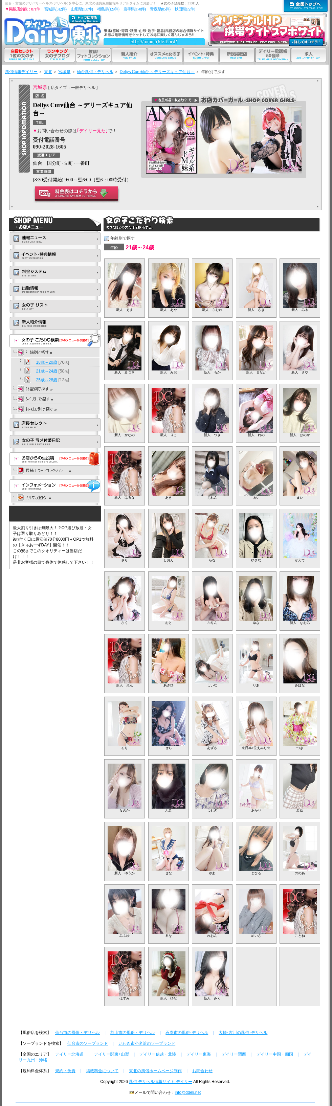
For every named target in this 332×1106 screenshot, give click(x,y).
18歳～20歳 (47, 362)
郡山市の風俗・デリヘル (132, 1032)
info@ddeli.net (188, 1092)
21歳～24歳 (47, 371)
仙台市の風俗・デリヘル (77, 1032)
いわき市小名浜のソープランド (146, 1043)
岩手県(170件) (135, 9)
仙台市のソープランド (87, 1043)
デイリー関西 (234, 1054)
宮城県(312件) (55, 9)
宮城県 (64, 71)
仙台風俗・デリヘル (95, 71)
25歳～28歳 (47, 380)
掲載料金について (102, 1070)
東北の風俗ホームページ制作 (155, 1070)
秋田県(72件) (185, 9)
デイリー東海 (198, 1054)
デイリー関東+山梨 (111, 1054)
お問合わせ (202, 1070)
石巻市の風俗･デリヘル (186, 1032)
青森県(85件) (160, 9)
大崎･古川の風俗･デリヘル (243, 1032)
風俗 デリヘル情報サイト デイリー (160, 1081)
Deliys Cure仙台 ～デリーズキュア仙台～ (157, 71)
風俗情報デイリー (21, 71)
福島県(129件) (108, 9)
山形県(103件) (82, 9)
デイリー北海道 (69, 1054)
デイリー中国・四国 (275, 1054)
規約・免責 (65, 1070)
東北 (48, 71)
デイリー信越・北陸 (157, 1054)
